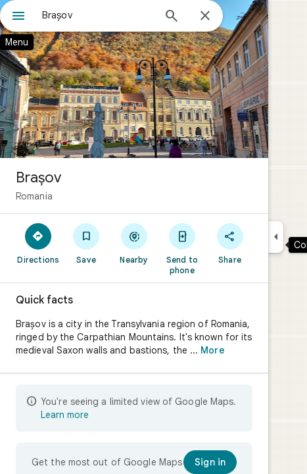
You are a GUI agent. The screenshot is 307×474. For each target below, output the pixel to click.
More (212, 350)
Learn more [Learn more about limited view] (65, 415)
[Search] (171, 17)
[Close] (205, 16)
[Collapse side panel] (275, 237)
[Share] (230, 243)
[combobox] (97, 15)
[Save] (86, 243)
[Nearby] (134, 243)
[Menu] (18, 17)
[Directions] (38, 243)
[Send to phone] (182, 248)
